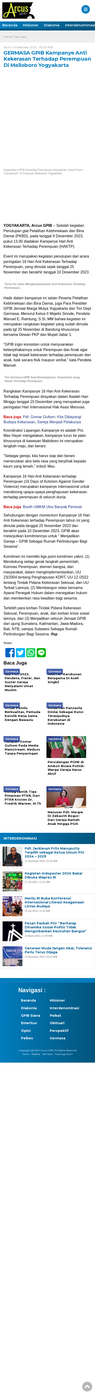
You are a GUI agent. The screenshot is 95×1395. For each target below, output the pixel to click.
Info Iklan (47, 1054)
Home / (8, 36)
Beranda (10, 25)
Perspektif (59, 1031)
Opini (26, 1031)
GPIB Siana (30, 1015)
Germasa (20, 36)
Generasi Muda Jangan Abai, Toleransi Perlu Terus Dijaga (58, 950)
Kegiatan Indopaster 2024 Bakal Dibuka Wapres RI (53, 875)
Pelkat (55, 1015)
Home (26, 1054)
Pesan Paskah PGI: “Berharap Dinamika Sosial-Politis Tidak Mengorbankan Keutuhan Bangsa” (56, 927)
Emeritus (29, 1023)
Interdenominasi (61, 1008)
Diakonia (52, 25)
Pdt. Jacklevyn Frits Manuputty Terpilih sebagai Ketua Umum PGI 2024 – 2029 (54, 852)
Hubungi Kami (64, 1054)
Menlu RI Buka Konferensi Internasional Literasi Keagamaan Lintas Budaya (54, 902)
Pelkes (27, 1038)
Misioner (31, 25)
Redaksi (36, 1054)
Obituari (57, 1023)
